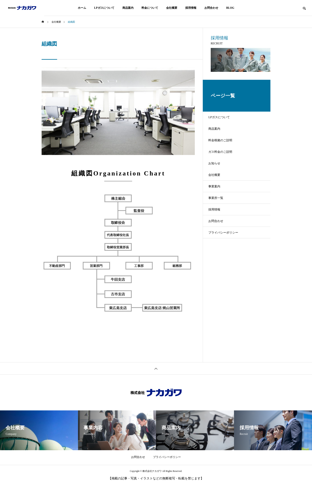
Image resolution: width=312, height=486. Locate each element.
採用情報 (190, 7)
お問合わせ (211, 7)
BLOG (230, 7)
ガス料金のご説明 (223, 160)
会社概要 (171, 7)
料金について (149, 7)
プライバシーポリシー (227, 257)
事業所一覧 (219, 216)
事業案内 (217, 202)
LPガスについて (104, 7)
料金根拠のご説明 (223, 146)
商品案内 (128, 7)
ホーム (82, 7)
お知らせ (217, 174)
